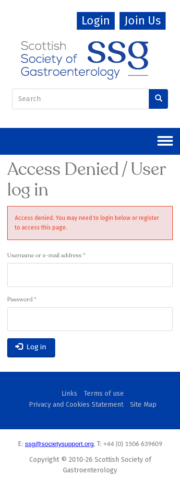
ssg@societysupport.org (59, 443)
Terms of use (104, 393)
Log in (31, 347)
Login (96, 20)
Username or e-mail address (46, 256)
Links (69, 393)
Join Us (142, 20)
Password (21, 300)
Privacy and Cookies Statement (76, 404)
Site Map (143, 404)
